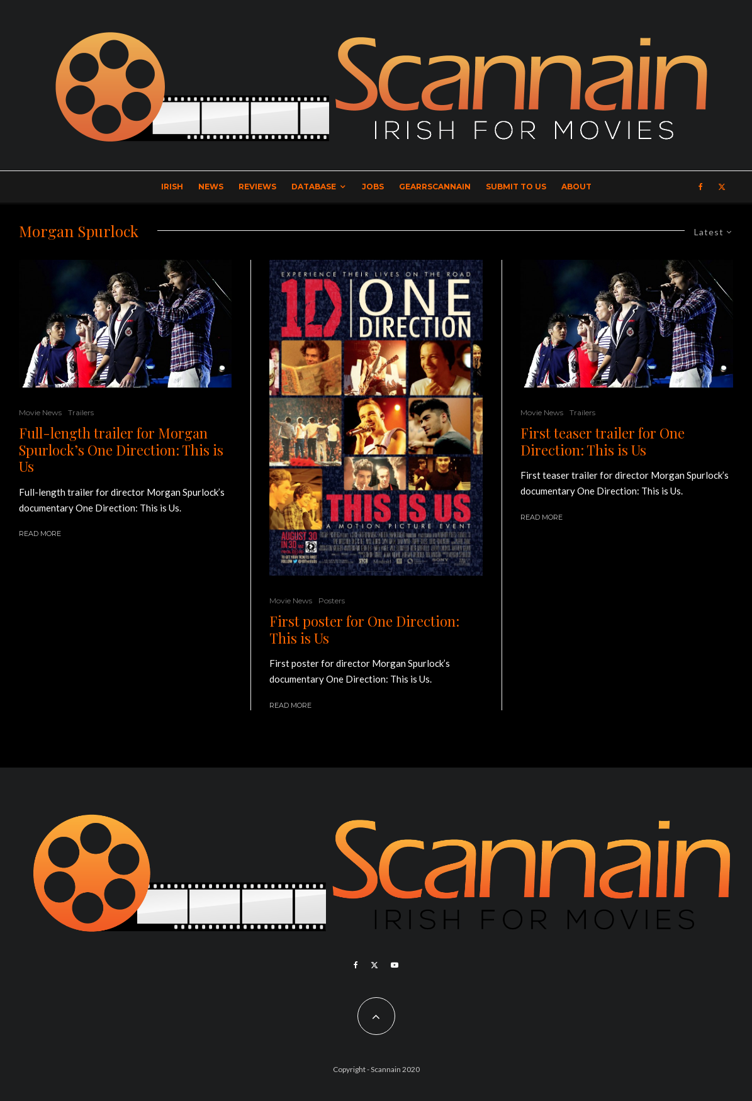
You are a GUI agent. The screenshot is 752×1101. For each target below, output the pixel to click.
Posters (331, 600)
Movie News (40, 412)
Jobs (373, 186)
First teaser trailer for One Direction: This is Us (602, 441)
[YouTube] (394, 965)
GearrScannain (435, 186)
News (210, 186)
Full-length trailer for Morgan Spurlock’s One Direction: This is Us (121, 449)
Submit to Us (516, 186)
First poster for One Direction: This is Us (364, 629)
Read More (40, 533)
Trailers (81, 412)
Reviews (257, 186)
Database (313, 186)
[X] (721, 187)
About (576, 186)
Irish (172, 186)
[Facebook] (700, 187)
